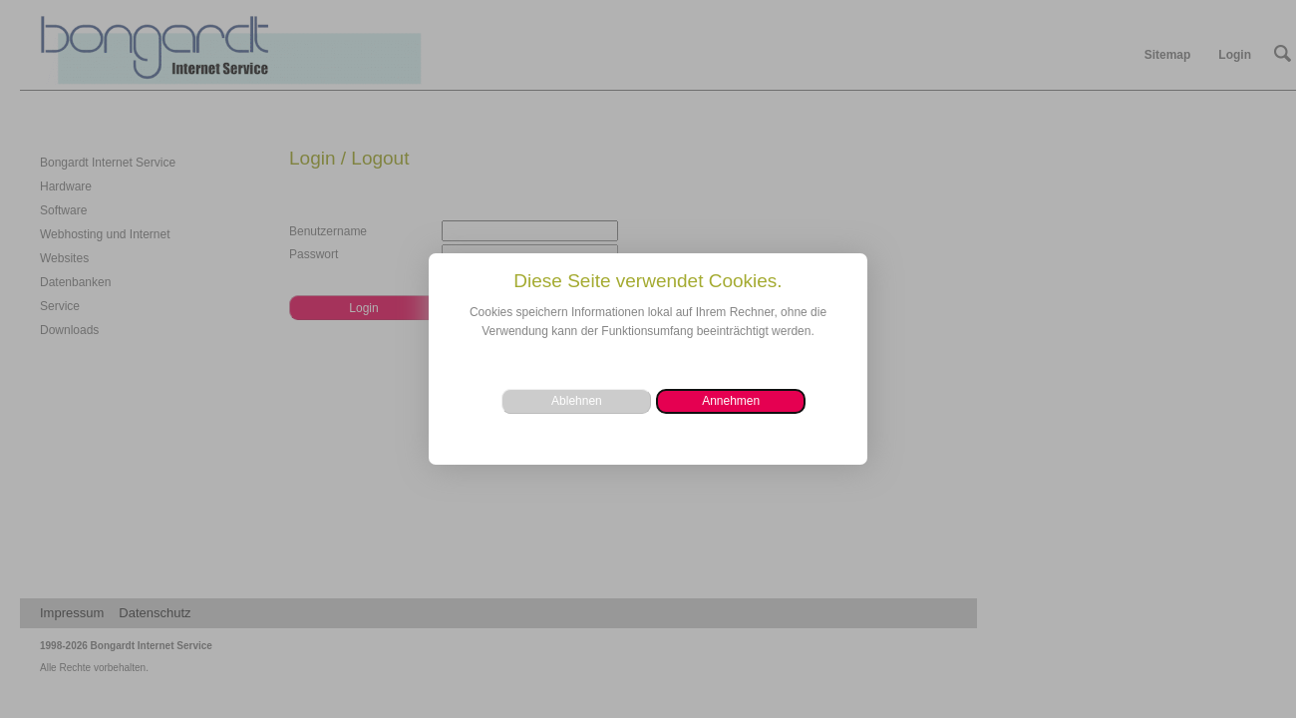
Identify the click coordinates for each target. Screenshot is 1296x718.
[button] (731, 401)
